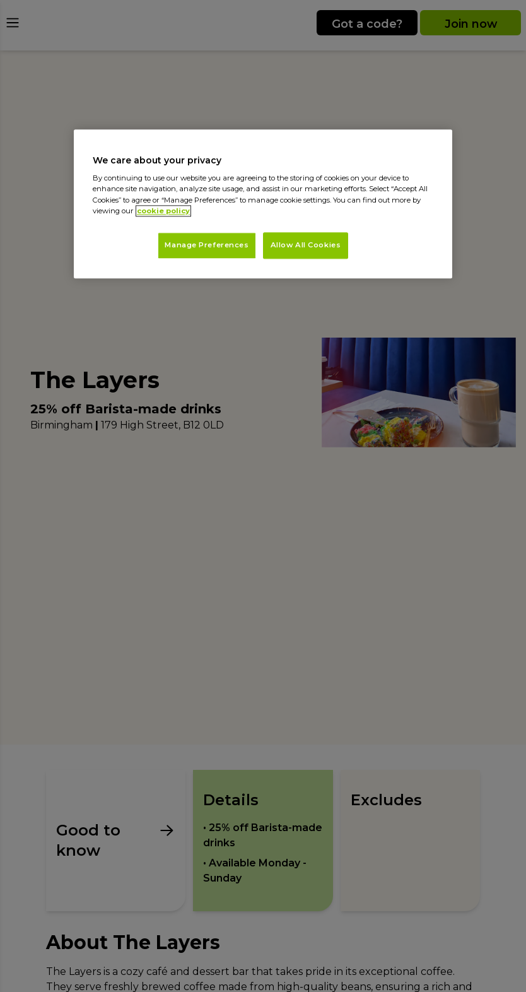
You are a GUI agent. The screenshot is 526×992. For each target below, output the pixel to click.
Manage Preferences (206, 244)
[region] (263, 203)
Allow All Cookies (306, 244)
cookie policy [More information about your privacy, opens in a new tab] (163, 210)
